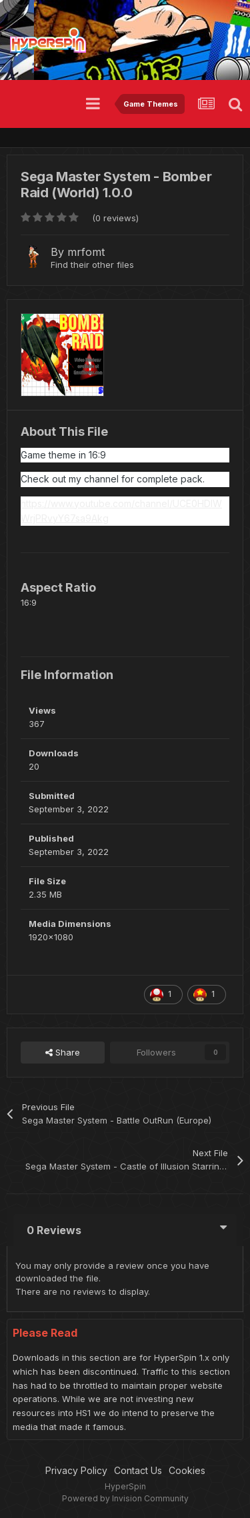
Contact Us (138, 1470)
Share (62, 1052)
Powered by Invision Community (125, 1498)
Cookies (187, 1470)
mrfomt (86, 252)
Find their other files (92, 264)
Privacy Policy (76, 1470)
